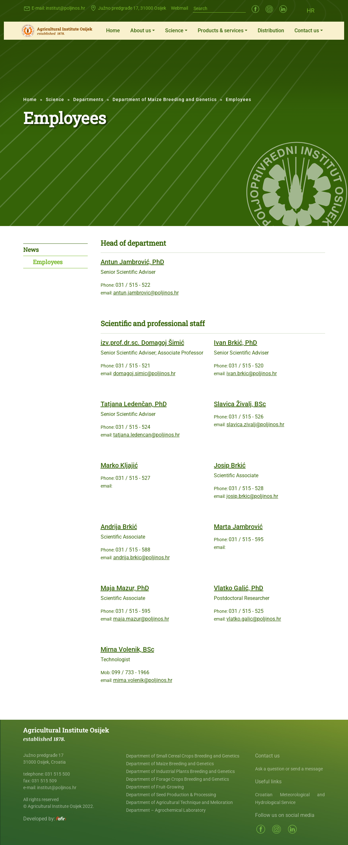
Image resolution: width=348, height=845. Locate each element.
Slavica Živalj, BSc (240, 404)
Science (174, 30)
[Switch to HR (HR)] (310, 10)
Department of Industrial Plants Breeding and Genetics (180, 771)
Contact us (306, 30)
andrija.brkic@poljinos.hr (141, 557)
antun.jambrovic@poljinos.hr (146, 293)
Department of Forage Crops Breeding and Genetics (177, 779)
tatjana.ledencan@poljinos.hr (146, 435)
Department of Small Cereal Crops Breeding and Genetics (182, 755)
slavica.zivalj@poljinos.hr (255, 424)
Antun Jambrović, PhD (132, 262)
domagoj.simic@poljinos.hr (144, 373)
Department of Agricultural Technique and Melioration (179, 802)
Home (113, 30)
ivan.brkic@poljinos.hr (251, 373)
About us (140, 30)
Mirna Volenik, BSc (127, 649)
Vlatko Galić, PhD (238, 588)
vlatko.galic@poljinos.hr (253, 619)
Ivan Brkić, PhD (235, 342)
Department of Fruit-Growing (155, 786)
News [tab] (31, 249)
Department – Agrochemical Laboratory (166, 810)
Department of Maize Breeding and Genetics (165, 99)
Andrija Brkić (119, 527)
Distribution (271, 30)
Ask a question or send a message (289, 768)
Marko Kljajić (119, 465)
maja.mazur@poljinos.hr (141, 619)
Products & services (221, 30)
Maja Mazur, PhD (125, 588)
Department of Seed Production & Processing (171, 794)
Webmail (179, 8)
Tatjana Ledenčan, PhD (134, 404)
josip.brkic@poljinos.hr (252, 496)
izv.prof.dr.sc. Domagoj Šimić (142, 342)
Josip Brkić (229, 465)
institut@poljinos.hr (65, 8)
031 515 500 (57, 774)
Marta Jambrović (238, 527)
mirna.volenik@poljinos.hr (142, 680)
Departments (88, 99)
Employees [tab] (48, 262)
